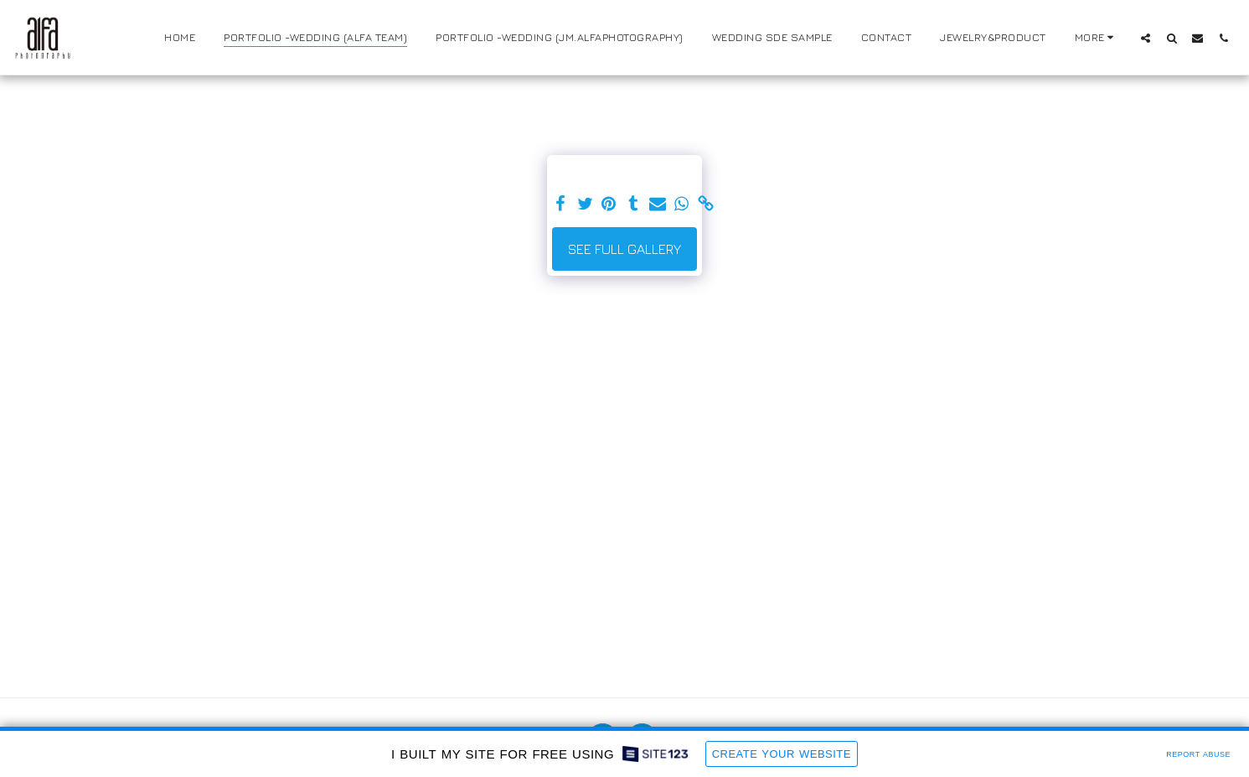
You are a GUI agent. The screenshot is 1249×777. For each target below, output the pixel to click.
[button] (1145, 38)
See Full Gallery (624, 249)
